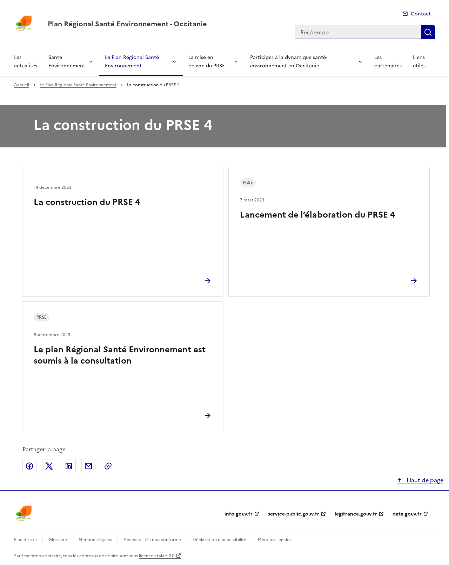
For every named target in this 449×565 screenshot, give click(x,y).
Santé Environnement (66, 61)
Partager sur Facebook (29, 466)
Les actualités (25, 61)
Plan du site (25, 540)
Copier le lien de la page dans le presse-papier (108, 466)
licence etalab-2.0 (156, 556)
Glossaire (57, 540)
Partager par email (88, 466)
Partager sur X (49, 466)
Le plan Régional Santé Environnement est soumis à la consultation (120, 355)
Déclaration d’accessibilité (219, 540)
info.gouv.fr (238, 514)
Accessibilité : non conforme (152, 540)
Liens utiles (419, 61)
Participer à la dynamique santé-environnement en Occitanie (288, 61)
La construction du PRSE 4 (87, 202)
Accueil (21, 85)
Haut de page (424, 480)
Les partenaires (388, 61)
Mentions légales (95, 540)
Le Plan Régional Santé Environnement (132, 61)
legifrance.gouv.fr (356, 514)
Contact (421, 14)
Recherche (428, 32)
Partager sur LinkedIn (69, 466)
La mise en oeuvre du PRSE (206, 61)
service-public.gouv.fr (293, 514)
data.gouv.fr (407, 514)
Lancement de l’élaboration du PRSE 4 (317, 214)
